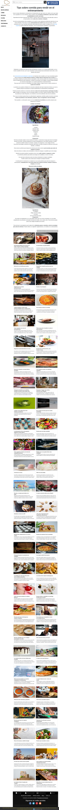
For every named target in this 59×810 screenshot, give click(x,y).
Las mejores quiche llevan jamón (43, 555)
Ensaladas (3, 20)
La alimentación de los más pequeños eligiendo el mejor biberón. (21, 432)
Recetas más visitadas (26, 795)
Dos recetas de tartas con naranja (43, 307)
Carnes (2, 12)
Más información (37, 809)
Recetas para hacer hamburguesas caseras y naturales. (21, 617)
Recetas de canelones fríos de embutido (44, 534)
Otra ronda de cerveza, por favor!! (43, 637)
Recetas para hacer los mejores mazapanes (20, 721)
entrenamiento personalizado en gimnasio (24, 76)
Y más (41, 809)
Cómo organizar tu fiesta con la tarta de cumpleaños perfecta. (22, 452)
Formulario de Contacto (43, 798)
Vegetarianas (4, 23)
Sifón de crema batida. (41, 472)
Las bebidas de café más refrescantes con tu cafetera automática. (21, 576)
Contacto (3, 26)
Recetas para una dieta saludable (43, 431)
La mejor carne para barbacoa (42, 658)
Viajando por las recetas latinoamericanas (19, 287)
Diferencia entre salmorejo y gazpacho (22, 699)
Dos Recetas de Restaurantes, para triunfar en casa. (43, 349)
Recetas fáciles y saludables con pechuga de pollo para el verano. (44, 597)
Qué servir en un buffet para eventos (21, 266)
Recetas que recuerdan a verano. (43, 740)
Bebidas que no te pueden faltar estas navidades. (44, 452)
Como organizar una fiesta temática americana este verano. (43, 762)
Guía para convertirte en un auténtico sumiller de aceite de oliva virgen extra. (22, 390)
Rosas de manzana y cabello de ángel (21, 740)
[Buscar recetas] (28, 2)
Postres (3, 18)
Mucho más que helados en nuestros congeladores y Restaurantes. (21, 679)
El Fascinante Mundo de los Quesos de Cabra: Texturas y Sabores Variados (22, 246)
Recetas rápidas (5, 10)
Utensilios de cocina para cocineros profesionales (43, 721)
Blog (43, 795)
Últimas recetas (36, 795)
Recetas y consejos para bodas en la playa (21, 494)
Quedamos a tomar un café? (19, 513)
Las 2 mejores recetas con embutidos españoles (43, 370)
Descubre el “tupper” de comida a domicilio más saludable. (43, 390)
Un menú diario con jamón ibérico (43, 245)
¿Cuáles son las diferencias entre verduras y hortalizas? (20, 411)
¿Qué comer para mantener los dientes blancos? (22, 597)
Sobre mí (48, 795)
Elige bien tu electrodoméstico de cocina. (22, 348)
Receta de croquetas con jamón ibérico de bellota (22, 370)
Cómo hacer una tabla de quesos (43, 699)
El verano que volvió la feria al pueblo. (21, 761)
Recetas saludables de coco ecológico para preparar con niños (21, 638)
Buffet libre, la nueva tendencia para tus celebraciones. (44, 783)
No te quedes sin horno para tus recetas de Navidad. (44, 411)
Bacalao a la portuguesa (41, 286)
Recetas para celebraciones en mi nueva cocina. (22, 535)
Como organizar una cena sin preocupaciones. (20, 329)
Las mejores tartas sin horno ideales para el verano (22, 659)
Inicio (2, 7)
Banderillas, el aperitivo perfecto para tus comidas (44, 267)
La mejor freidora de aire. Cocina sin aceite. (43, 679)
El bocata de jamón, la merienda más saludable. (21, 556)
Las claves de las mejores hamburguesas (44, 575)
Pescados (3, 15)
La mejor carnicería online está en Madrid (44, 493)
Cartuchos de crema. (18, 472)
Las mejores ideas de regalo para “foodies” (20, 783)
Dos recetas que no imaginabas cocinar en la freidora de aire (44, 617)
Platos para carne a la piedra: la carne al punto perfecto (44, 329)
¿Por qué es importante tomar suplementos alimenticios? (42, 514)
